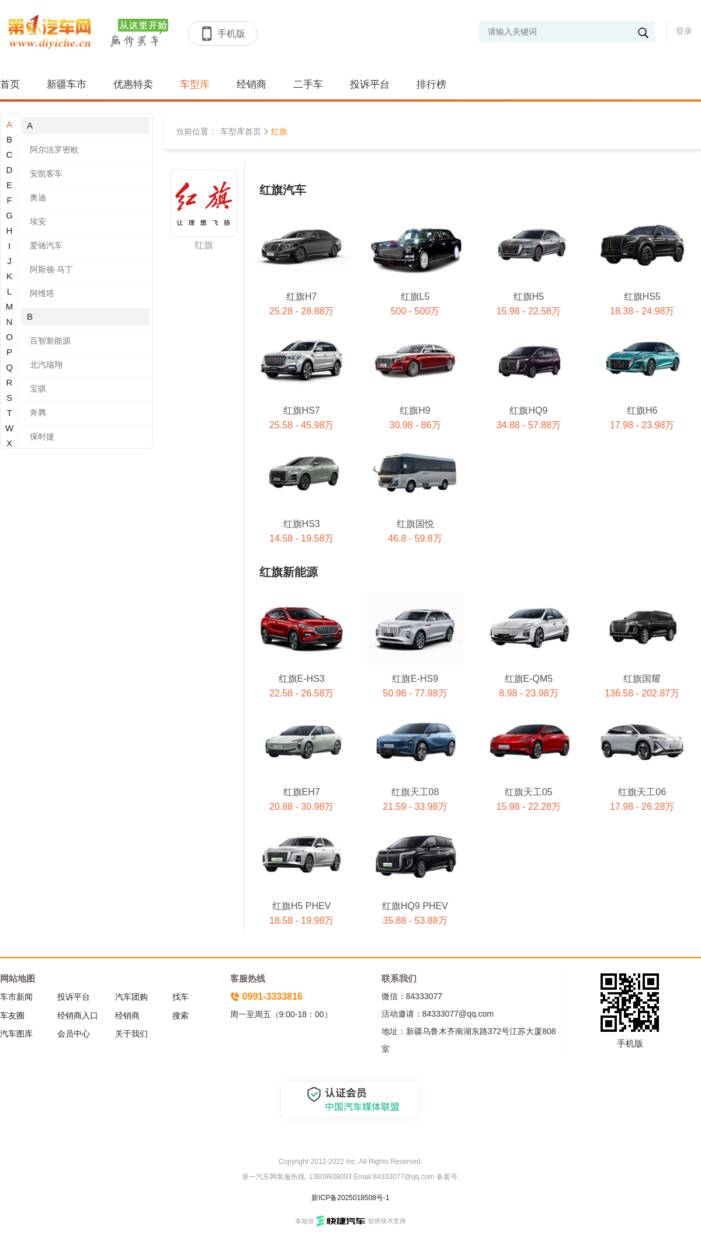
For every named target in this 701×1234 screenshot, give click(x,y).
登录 (684, 31)
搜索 (180, 1015)
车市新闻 (16, 996)
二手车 (308, 84)
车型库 (195, 84)
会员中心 (73, 1033)
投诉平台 (370, 84)
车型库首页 (240, 131)
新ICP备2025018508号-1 (350, 1198)
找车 (180, 996)
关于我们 (131, 1033)
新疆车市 (66, 84)
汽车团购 (131, 996)
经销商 (251, 84)
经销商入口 (77, 1015)
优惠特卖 (133, 84)
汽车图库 (16, 1033)
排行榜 (431, 84)
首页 (10, 84)
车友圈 (12, 1015)
